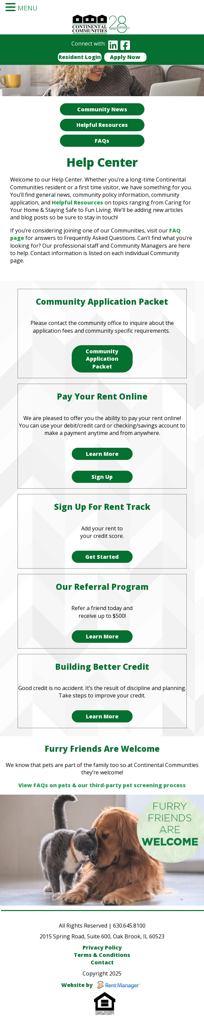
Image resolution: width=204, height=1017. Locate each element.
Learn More (102, 454)
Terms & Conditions (102, 955)
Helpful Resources (102, 125)
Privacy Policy (102, 947)
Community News (102, 109)
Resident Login (80, 57)
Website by (102, 985)
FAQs (102, 140)
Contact (102, 962)
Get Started (102, 556)
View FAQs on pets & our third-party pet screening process (102, 785)
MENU (28, 7)
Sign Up (102, 476)
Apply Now (125, 57)
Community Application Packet (102, 359)
